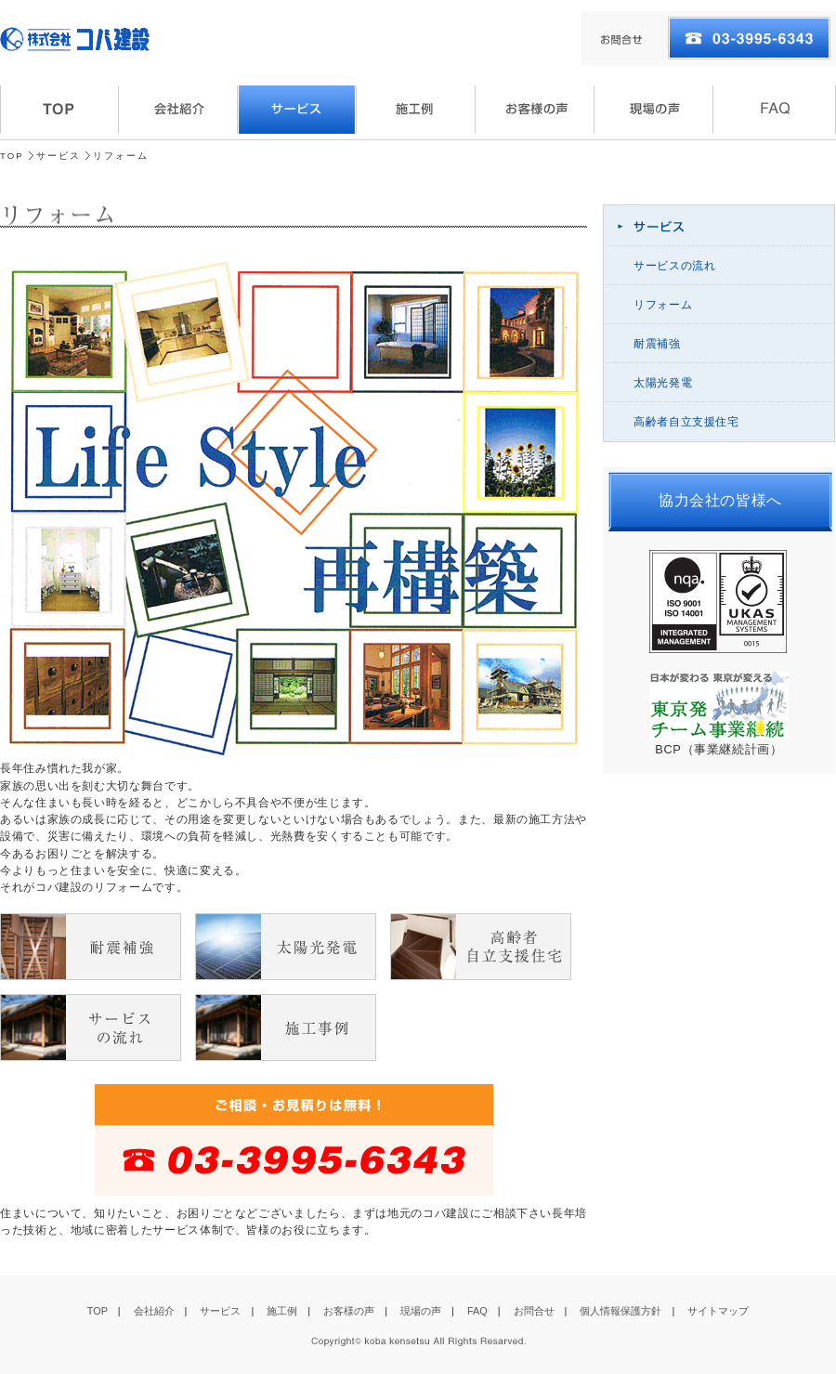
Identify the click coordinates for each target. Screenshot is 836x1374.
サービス (58, 155)
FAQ (477, 1310)
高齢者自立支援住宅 (686, 421)
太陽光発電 (663, 382)
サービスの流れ (674, 265)
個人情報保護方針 (620, 1310)
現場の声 (420, 1310)
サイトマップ (718, 1310)
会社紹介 (154, 1310)
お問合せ (534, 1310)
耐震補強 (657, 343)
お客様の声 (348, 1310)
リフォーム (663, 304)
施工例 (282, 1310)
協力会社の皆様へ (720, 500)
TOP (12, 155)
